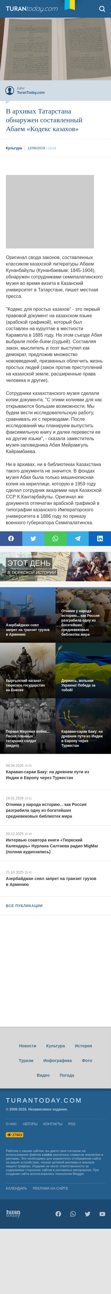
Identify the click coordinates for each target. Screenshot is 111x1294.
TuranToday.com (32, 8)
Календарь (16, 1188)
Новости (27, 1045)
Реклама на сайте (50, 1188)
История (83, 1045)
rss (71, 1124)
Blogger (78, 1174)
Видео (43, 1075)
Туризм (26, 1060)
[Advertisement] (50, 211)
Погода (67, 1075)
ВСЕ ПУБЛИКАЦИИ (24, 906)
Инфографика (57, 1060)
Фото (87, 1060)
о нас (11, 1124)
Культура (55, 1045)
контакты (53, 1124)
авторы (30, 1124)
